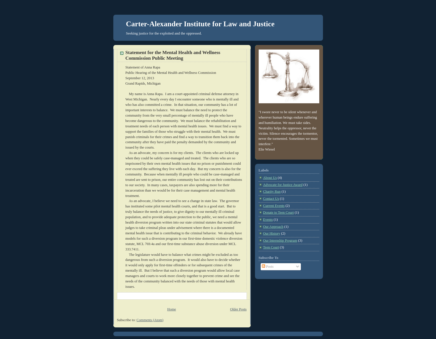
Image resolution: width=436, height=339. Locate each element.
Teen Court (271, 247)
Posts (268, 267)
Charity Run (272, 192)
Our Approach (273, 227)
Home (171, 309)
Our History (271, 233)
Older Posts (238, 309)
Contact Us (271, 199)
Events (268, 220)
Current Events (274, 206)
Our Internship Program (280, 241)
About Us (270, 178)
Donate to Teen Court (278, 212)
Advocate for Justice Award (283, 185)
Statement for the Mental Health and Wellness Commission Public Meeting (173, 55)
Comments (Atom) (150, 320)
